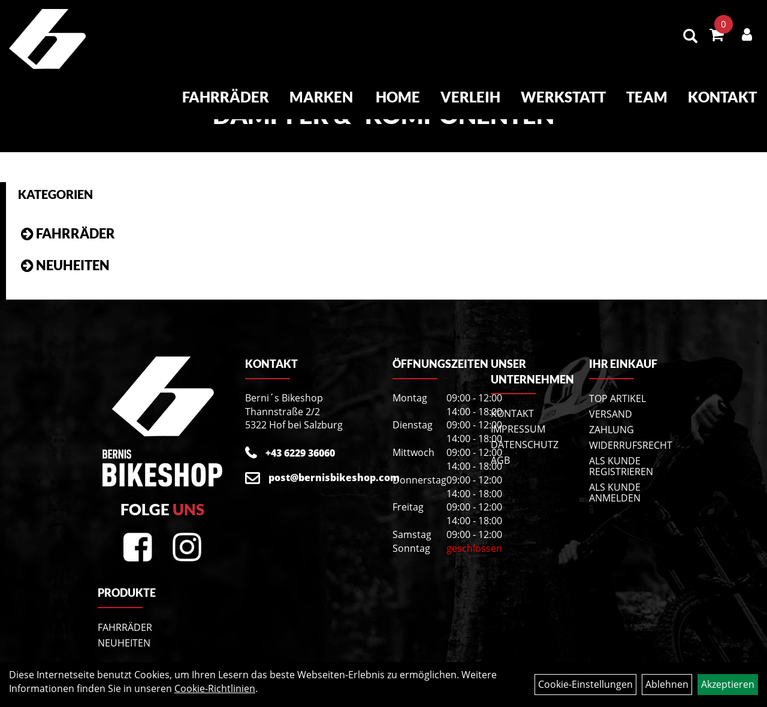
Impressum (518, 429)
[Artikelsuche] (690, 37)
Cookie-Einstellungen (585, 684)
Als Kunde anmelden (615, 492)
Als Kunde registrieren (621, 466)
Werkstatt (563, 96)
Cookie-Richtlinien (214, 688)
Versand (610, 414)
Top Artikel (617, 398)
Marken (321, 96)
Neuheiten (73, 265)
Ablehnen (667, 684)
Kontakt (722, 96)
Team (647, 96)
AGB (500, 460)
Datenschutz (524, 444)
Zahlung (611, 429)
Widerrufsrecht (624, 445)
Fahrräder (225, 96)
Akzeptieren (727, 684)
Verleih (470, 96)
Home (398, 96)
